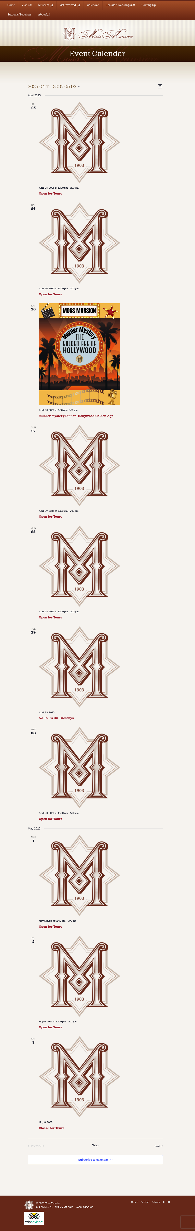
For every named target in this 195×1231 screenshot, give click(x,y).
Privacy (156, 1202)
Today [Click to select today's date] (95, 1145)
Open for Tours (50, 193)
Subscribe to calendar (93, 1159)
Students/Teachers (19, 15)
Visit (27, 5)
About (44, 15)
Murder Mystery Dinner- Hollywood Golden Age (76, 416)
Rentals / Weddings (120, 5)
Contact (145, 1202)
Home (11, 5)
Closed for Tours (51, 1128)
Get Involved (70, 5)
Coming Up (149, 5)
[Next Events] (159, 1146)
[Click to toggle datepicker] (54, 86)
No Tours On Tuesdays (56, 718)
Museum (45, 5)
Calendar (93, 5)
